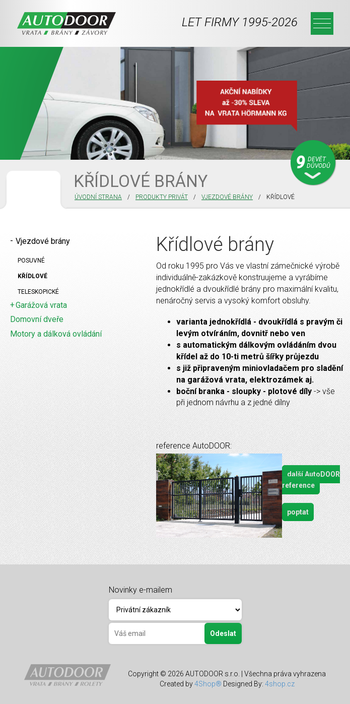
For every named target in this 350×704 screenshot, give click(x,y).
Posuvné (31, 260)
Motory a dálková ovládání (56, 334)
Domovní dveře (36, 319)
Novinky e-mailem (140, 590)
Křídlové (32, 276)
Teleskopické (38, 291)
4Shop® (208, 684)
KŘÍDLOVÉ (280, 197)
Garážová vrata (41, 305)
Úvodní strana (98, 197)
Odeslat (223, 633)
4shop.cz (280, 684)
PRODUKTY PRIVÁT (161, 197)
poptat (298, 512)
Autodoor (66, 23)
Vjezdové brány (227, 197)
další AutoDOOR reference (311, 480)
